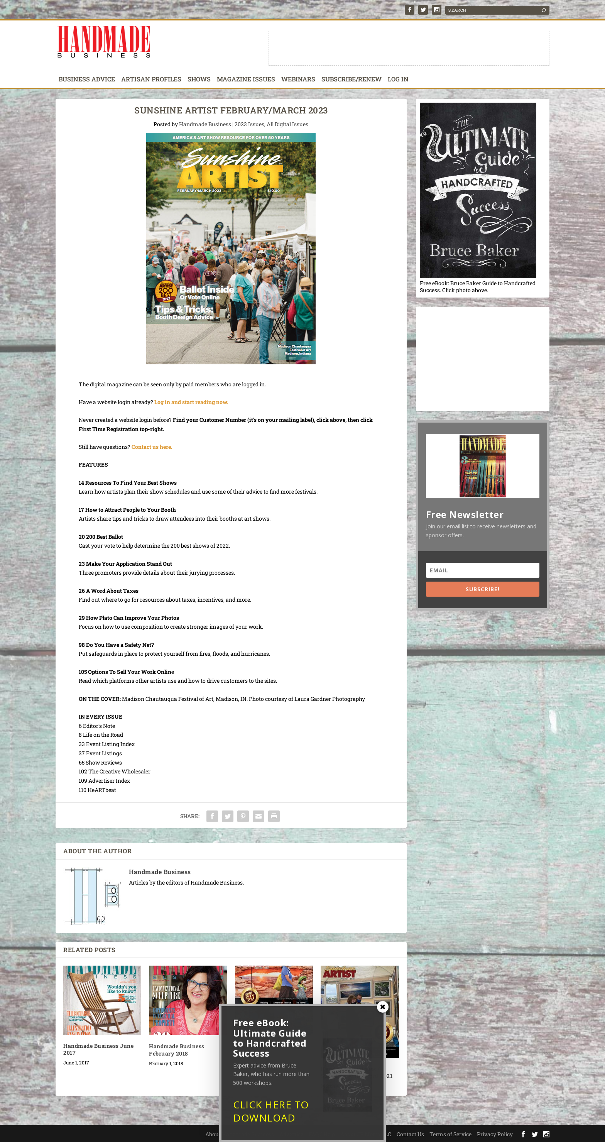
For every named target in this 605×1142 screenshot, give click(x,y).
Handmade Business (205, 124)
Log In (398, 79)
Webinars (298, 79)
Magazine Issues (246, 79)
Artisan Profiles (151, 79)
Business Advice (87, 79)
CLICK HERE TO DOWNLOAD (271, 1115)
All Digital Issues (287, 124)
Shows (199, 79)
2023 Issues (249, 124)
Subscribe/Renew (351, 79)
